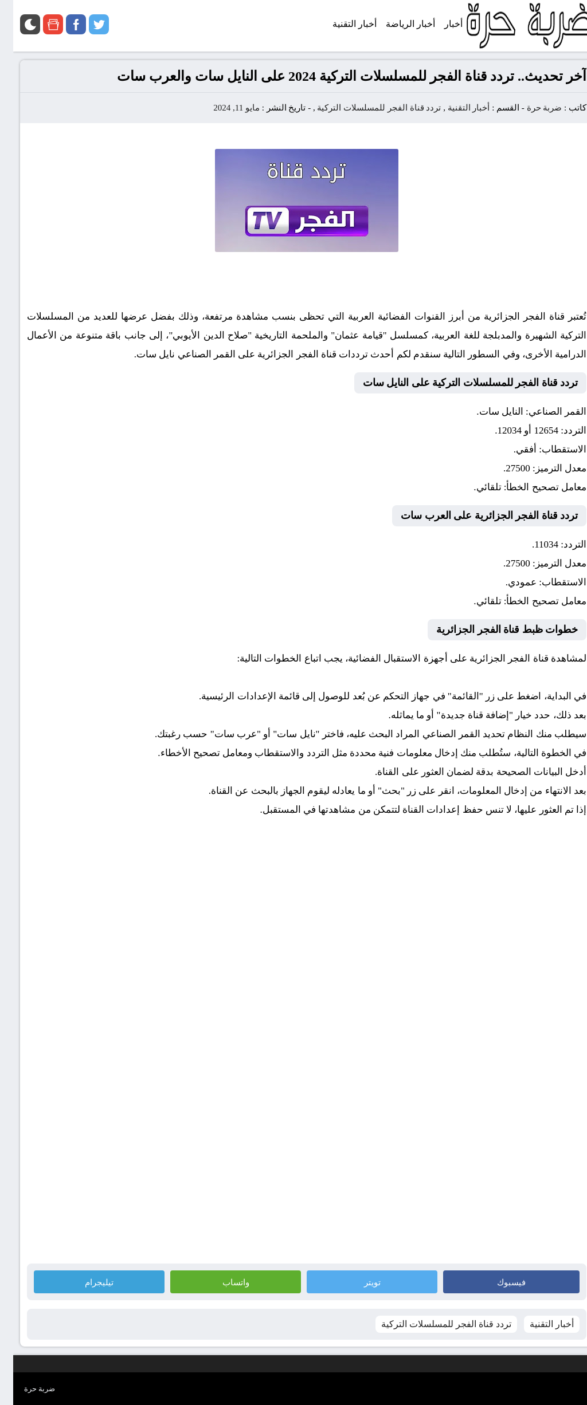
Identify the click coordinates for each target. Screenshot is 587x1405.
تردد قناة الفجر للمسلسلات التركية (366, 107)
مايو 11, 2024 (223, 107)
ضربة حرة (530, 107)
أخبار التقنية (456, 107)
